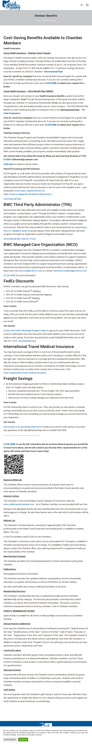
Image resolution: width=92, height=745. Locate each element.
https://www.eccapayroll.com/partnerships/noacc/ (28, 194)
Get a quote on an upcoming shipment (22, 426)
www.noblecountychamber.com (19, 504)
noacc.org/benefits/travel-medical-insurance (25, 372)
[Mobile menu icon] (87, 5)
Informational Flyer (12, 199)
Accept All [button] (23, 739)
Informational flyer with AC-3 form (20, 239)
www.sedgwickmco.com (30, 270)
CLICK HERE (9, 275)
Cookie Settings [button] (9, 739)
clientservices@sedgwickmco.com (70, 270)
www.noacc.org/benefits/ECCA (30, 190)
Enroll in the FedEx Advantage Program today (25, 330)
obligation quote (19, 230)
